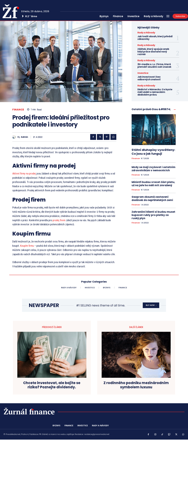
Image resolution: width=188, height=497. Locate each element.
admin (24, 137)
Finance (18, 109)
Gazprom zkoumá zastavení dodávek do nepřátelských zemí (152, 198)
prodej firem (59, 220)
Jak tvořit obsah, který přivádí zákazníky (155, 38)
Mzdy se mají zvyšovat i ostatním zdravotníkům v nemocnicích (153, 168)
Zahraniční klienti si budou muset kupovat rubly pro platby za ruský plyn (153, 215)
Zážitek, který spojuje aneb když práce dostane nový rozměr (153, 51)
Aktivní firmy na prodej (24, 173)
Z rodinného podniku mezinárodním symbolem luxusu (136, 385)
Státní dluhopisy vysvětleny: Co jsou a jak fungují (153, 152)
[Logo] (29, 411)
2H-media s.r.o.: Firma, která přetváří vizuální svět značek (154, 65)
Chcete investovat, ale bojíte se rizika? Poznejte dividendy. (51, 385)
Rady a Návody (146, 32)
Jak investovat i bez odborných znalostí (149, 78)
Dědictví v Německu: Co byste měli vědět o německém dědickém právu (154, 92)
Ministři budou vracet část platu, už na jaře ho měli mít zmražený (153, 183)
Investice (142, 73)
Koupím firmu (27, 245)
